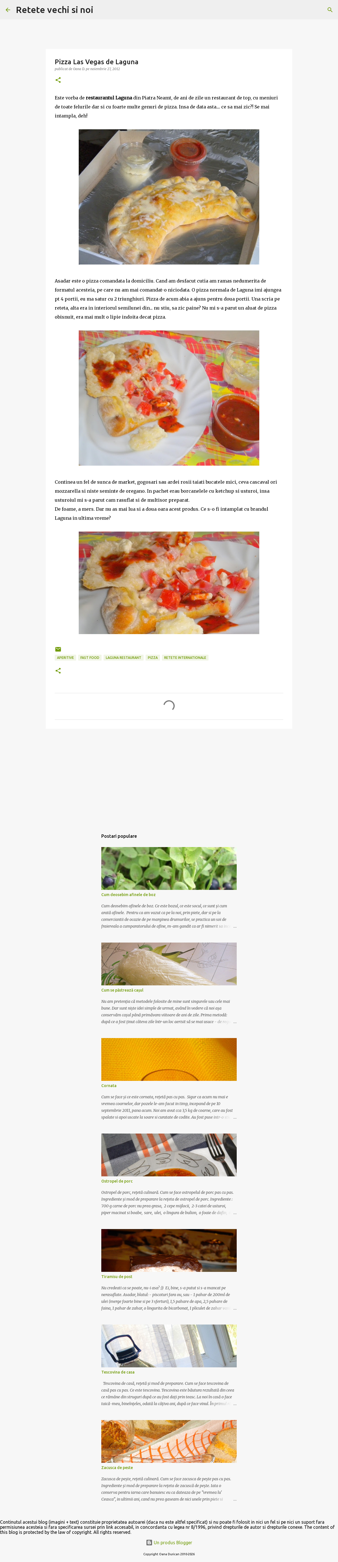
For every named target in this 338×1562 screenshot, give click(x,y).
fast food (89, 657)
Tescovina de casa (118, 1372)
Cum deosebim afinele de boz (128, 894)
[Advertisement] (169, 776)
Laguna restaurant (123, 657)
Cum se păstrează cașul (122, 990)
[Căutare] (101, 10)
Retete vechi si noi (54, 10)
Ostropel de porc (117, 1181)
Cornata (109, 1085)
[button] (58, 80)
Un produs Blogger (169, 1542)
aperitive (65, 657)
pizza (153, 657)
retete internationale (185, 657)
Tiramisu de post (116, 1276)
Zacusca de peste (117, 1467)
